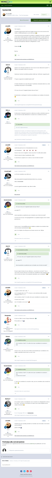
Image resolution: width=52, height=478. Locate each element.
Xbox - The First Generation (22, 15)
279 (8, 182)
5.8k (8, 121)
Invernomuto (8, 200)
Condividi (36, 14)
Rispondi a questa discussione (41, 20)
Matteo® (7, 399)
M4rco (8, 110)
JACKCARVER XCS (8, 414)
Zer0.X (8, 64)
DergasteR (10, 331)
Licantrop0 (7, 171)
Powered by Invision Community (26, 476)
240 (8, 327)
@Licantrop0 (17, 194)
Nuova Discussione (24, 20)
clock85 (10, 13)
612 (8, 410)
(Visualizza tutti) (26, 460)
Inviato (20, 26)
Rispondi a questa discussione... (16, 450)
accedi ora (31, 443)
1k (8, 37)
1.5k (8, 211)
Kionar (8, 336)
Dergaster (8, 315)
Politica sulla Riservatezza (26, 474)
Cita (18, 55)
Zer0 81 (10, 79)
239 (8, 76)
